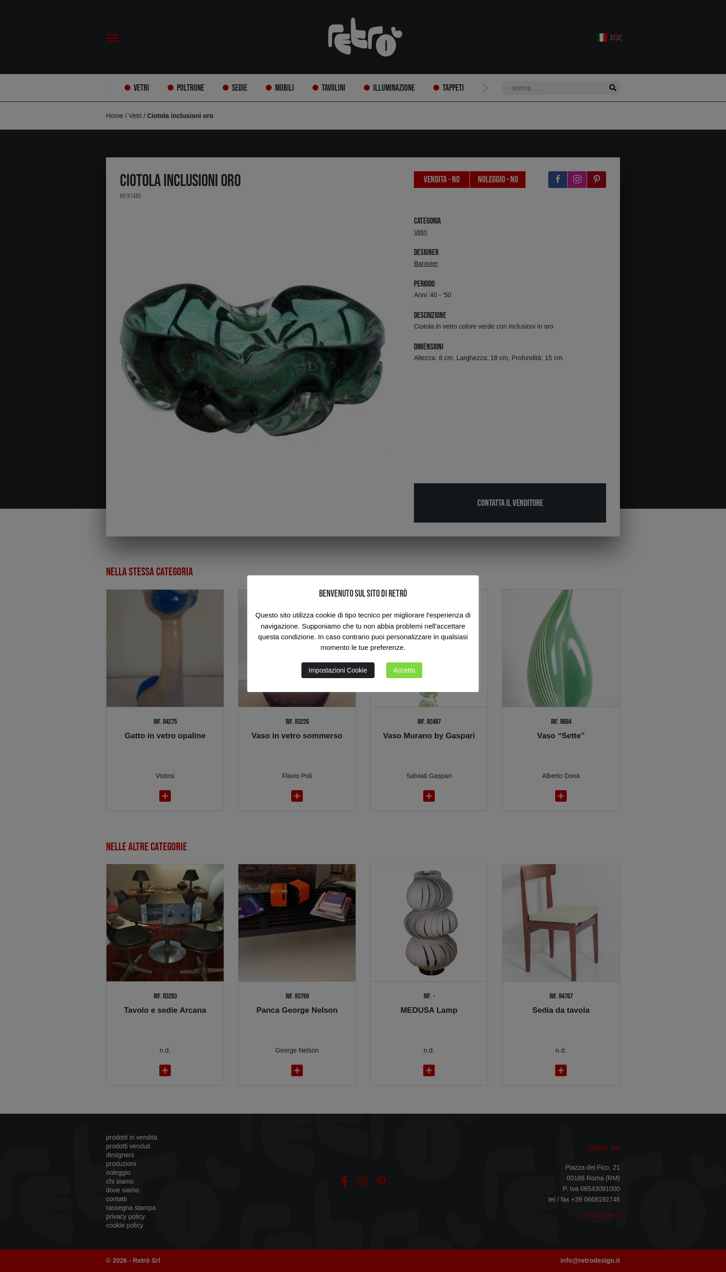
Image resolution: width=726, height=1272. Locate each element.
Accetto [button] (404, 670)
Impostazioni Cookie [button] (338, 670)
